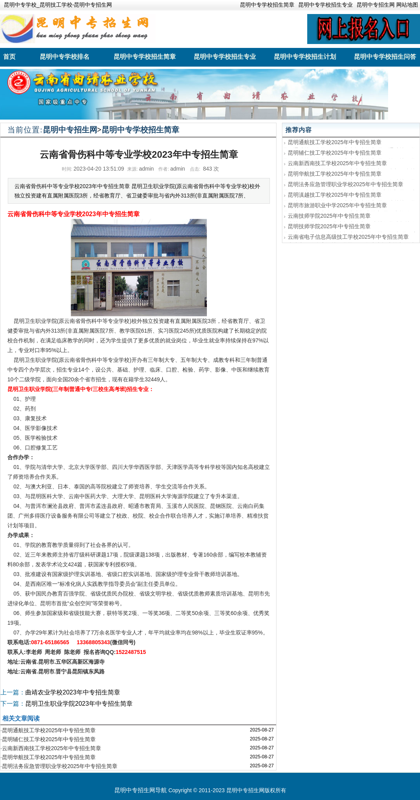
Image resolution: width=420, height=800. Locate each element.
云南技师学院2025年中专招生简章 (329, 216)
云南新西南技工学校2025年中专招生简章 (337, 163)
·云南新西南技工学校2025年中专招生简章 (50, 748)
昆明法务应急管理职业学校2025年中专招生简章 (345, 184)
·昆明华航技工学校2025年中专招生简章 (48, 757)
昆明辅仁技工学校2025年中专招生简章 (335, 153)
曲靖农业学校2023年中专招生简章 (72, 692)
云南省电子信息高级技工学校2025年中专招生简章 (348, 237)
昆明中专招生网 (70, 129)
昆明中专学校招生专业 (325, 5)
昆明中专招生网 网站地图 (387, 5)
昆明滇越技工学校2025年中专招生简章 (335, 195)
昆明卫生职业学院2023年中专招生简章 (79, 703)
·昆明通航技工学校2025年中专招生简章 (48, 730)
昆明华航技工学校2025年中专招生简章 (335, 174)
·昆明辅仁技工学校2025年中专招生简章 (48, 739)
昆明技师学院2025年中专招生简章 (329, 226)
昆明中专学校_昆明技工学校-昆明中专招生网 (58, 5)
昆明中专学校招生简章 (267, 5)
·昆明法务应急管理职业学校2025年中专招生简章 (58, 766)
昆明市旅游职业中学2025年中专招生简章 (337, 205)
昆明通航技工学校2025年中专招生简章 (335, 142)
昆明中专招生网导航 (140, 790)
